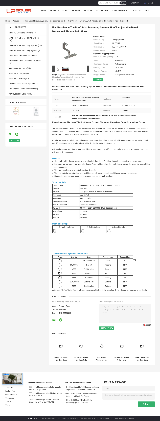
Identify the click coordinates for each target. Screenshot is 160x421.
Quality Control (119, 10)
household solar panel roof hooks (134, 290)
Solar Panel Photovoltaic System (23, 55)
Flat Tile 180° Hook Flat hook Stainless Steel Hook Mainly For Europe (81, 395)
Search (123, 3)
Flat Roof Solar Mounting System (23, 50)
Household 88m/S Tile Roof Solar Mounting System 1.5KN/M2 (61, 358)
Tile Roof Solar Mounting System (34, 21)
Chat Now (135, 3)
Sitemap (8, 401)
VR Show (76, 10)
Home (43, 10)
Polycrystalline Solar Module (21, 94)
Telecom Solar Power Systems (22, 83)
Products (54, 10)
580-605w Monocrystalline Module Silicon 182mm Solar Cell (45, 394)
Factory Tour (102, 10)
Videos (65, 10)
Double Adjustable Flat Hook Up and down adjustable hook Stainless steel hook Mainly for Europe (82, 388)
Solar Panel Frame (17, 78)
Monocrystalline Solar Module (22, 89)
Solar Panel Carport (17, 73)
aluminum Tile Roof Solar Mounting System (103, 290)
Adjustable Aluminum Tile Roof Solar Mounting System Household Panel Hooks (102, 358)
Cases (148, 10)
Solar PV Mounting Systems (21, 33)
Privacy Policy (33, 418)
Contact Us (136, 10)
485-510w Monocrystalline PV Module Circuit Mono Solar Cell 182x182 (44, 400)
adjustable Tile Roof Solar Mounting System (69, 290)
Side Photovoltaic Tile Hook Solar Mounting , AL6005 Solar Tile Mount (81, 358)
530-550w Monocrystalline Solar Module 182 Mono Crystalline (45, 388)
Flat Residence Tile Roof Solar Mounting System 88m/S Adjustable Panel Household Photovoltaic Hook (69, 77)
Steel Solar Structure (18, 68)
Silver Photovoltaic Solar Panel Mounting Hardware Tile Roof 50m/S (121, 358)
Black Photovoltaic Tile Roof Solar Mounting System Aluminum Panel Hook (142, 358)
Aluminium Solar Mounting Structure (25, 61)
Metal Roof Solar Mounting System (24, 38)
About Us (88, 10)
